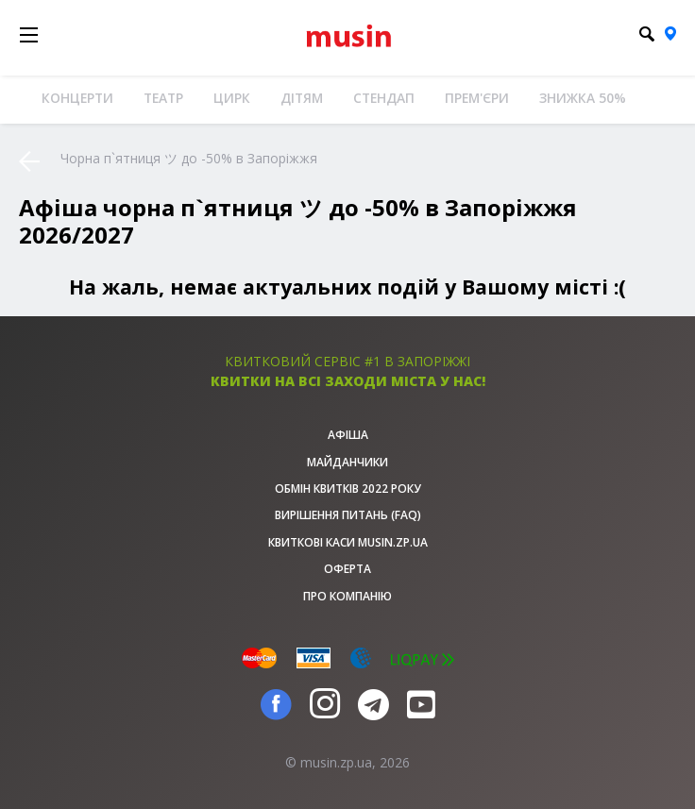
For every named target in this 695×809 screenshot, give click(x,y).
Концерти (77, 98)
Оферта (347, 569)
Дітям (301, 98)
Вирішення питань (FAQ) (348, 515)
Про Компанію (347, 596)
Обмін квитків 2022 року (348, 488)
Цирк (231, 98)
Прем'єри (477, 98)
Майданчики (347, 462)
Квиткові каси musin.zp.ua (348, 542)
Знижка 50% (582, 98)
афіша (348, 435)
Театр (163, 98)
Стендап (384, 98)
